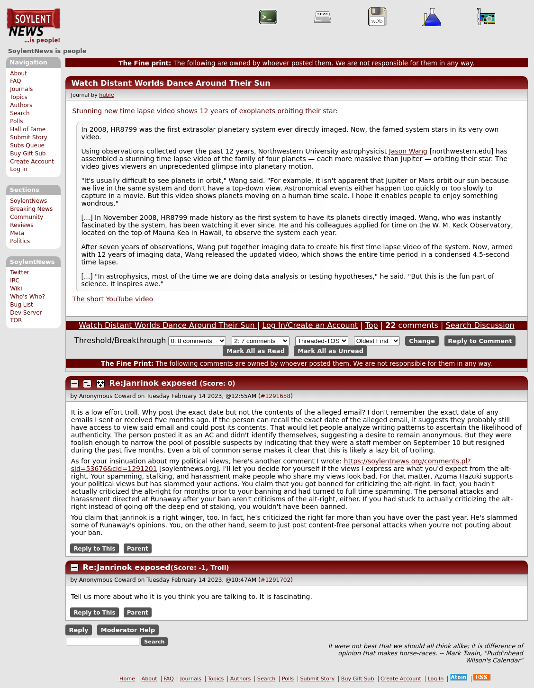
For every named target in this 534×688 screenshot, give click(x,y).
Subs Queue (27, 145)
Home (127, 679)
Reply (78, 630)
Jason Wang (408, 151)
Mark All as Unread (330, 350)
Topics (18, 97)
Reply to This (94, 548)
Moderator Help (128, 630)
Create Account (32, 161)
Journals (21, 89)
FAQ (15, 81)
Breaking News (31, 209)
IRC (14, 280)
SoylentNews (33, 26)
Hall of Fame (27, 129)
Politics (20, 241)
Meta (17, 233)
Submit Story (28, 137)
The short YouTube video (113, 299)
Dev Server (26, 312)
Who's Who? (27, 296)
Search (20, 113)
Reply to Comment (480, 340)
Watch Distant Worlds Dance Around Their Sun (170, 83)
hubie (106, 95)
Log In (18, 169)
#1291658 (276, 396)
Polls (16, 121)
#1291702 (276, 580)
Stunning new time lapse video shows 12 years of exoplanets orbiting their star (204, 111)
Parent (137, 548)
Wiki (16, 288)
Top (371, 325)
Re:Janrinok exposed (153, 383)
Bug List (21, 304)
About (18, 73)
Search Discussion (480, 325)
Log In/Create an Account (310, 325)
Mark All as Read (255, 350)
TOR (16, 320)
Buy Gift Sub (27, 153)
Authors (21, 105)
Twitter (19, 272)
